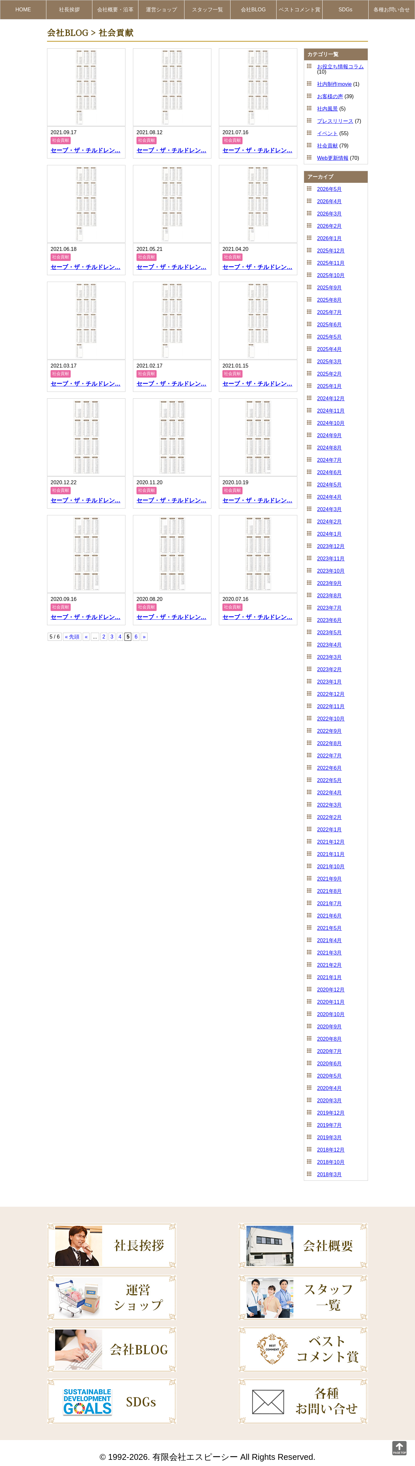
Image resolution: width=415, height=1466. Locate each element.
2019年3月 (329, 1137)
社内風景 (327, 108)
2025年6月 (329, 324)
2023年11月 (331, 558)
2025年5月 (329, 337)
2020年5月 (329, 1076)
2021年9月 (329, 879)
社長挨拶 (69, 9)
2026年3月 (329, 214)
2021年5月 (329, 928)
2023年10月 (331, 571)
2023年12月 (331, 546)
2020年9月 (329, 1026)
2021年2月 (329, 965)
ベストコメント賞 (299, 9)
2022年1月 (329, 829)
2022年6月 (329, 768)
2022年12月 (331, 694)
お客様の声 (330, 96)
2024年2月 (329, 521)
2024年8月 (329, 448)
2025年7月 (329, 312)
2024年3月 (329, 509)
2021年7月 (329, 903)
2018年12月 (331, 1150)
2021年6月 (329, 916)
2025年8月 (329, 300)
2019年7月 (329, 1125)
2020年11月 (331, 1002)
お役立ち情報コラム (340, 66)
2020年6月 (329, 1063)
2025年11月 (331, 263)
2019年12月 (331, 1113)
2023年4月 (329, 645)
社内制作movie (334, 84)
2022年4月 (329, 792)
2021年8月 (329, 891)
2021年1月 (329, 977)
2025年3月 (329, 361)
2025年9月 (329, 287)
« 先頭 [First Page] (72, 636)
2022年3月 (329, 805)
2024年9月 (329, 435)
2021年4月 (329, 940)
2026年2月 (329, 226)
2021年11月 (331, 854)
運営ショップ (161, 9)
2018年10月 (331, 1162)
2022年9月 (329, 731)
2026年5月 (329, 189)
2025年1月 (329, 386)
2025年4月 (329, 349)
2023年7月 (329, 608)
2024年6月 (329, 472)
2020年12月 (331, 989)
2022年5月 (329, 780)
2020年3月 (329, 1100)
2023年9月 (329, 583)
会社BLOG (253, 9)
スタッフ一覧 (207, 9)
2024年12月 (331, 398)
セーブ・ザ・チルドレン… (86, 150)
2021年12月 (331, 842)
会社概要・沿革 (115, 9)
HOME (23, 9)
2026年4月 (329, 201)
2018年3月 (329, 1174)
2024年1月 (329, 534)
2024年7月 (329, 460)
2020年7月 (329, 1051)
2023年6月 (329, 620)
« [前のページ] (86, 636)
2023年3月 (329, 657)
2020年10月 (331, 1014)
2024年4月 (329, 497)
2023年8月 (329, 595)
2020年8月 (329, 1039)
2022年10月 (331, 718)
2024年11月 (331, 411)
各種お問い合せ (392, 9)
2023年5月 (329, 632)
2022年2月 (329, 817)
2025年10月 (331, 275)
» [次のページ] (144, 636)
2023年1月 (329, 682)
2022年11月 (331, 706)
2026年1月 (329, 238)
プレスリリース (335, 121)
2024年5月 (329, 484)
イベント (327, 133)
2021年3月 (329, 953)
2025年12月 (331, 250)
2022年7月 (329, 755)
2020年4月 (329, 1088)
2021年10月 (331, 866)
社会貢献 (327, 145)
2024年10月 (331, 423)
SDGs (345, 9)
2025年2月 (329, 374)
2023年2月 (329, 669)
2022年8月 (329, 743)
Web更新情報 (333, 158)
